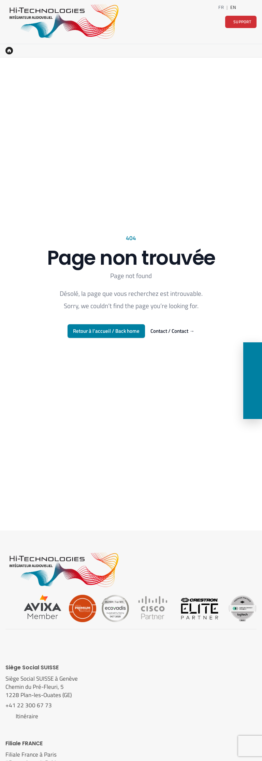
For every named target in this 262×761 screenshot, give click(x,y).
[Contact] (253, 7)
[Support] (252, 409)
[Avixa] (42, 607)
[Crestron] (199, 607)
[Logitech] (242, 607)
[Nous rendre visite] (252, 390)
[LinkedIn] (243, 7)
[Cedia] (82, 607)
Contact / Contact (172, 331)
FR (221, 7)
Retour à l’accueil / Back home (106, 331)
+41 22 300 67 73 (29, 705)
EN (233, 7)
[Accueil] (9, 50)
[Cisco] (152, 607)
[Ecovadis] (115, 607)
